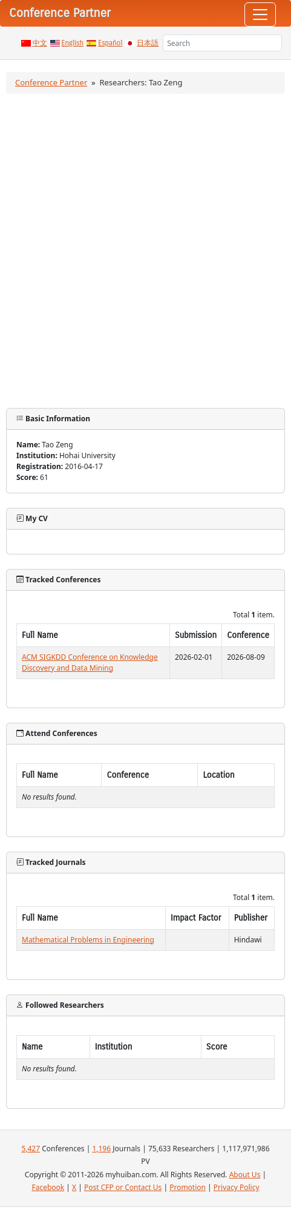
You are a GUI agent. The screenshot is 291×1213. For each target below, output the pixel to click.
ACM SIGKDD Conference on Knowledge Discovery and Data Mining (90, 662)
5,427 (30, 1148)
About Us (245, 1174)
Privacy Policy (237, 1187)
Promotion (187, 1187)
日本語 (148, 43)
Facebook (47, 1187)
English (73, 43)
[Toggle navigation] (260, 14)
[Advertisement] (145, 251)
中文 (40, 43)
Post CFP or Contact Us (123, 1187)
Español (110, 43)
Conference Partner (51, 82)
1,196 (101, 1148)
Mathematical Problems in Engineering (88, 940)
